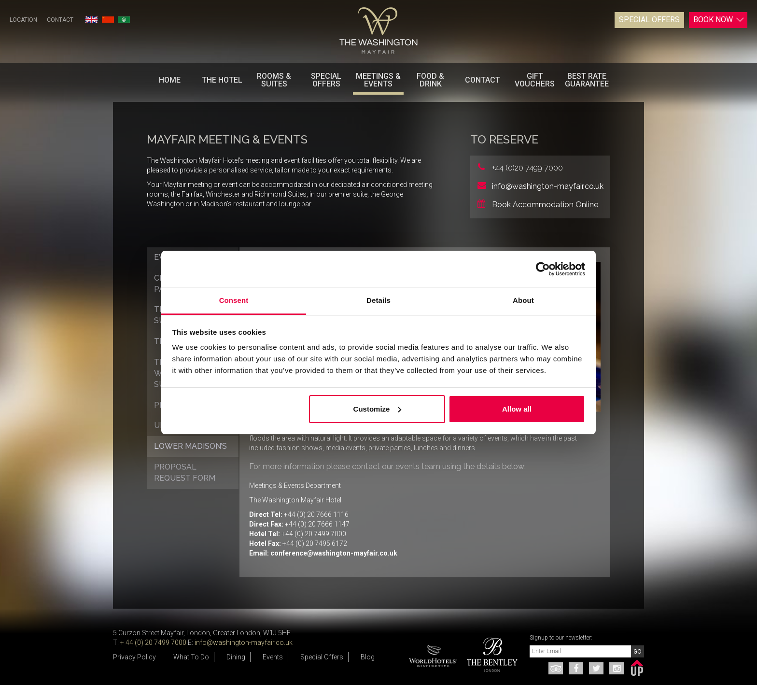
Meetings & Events (378, 79)
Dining (235, 657)
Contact (60, 19)
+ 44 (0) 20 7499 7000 (153, 642)
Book (718, 20)
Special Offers (649, 19)
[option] (488, 655)
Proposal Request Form (184, 472)
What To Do (191, 657)
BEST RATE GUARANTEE (587, 79)
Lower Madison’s (190, 446)
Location (23, 19)
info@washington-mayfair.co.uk (547, 186)
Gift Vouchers (535, 79)
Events (273, 657)
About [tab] (523, 300)
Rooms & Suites (274, 79)
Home (170, 80)
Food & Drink (430, 79)
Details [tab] (378, 300)
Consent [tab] (234, 300)
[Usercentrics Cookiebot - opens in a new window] (543, 269)
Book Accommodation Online (545, 204)
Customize (377, 409)
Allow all (517, 409)
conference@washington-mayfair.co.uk (333, 553)
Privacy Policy (134, 657)
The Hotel (222, 80)
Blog (368, 657)
